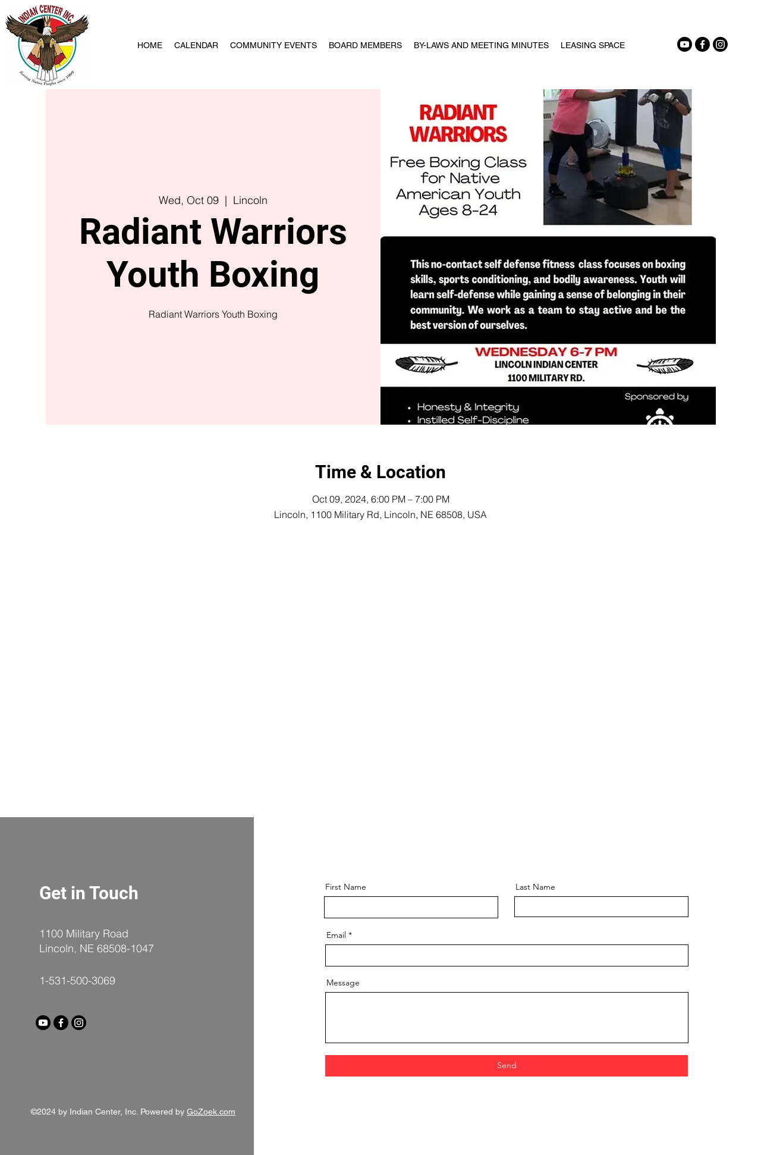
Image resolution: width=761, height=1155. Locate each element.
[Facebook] (702, 44)
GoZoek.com (211, 1111)
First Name (345, 887)
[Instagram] (720, 44)
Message (343, 982)
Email (336, 935)
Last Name (535, 887)
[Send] (506, 1065)
